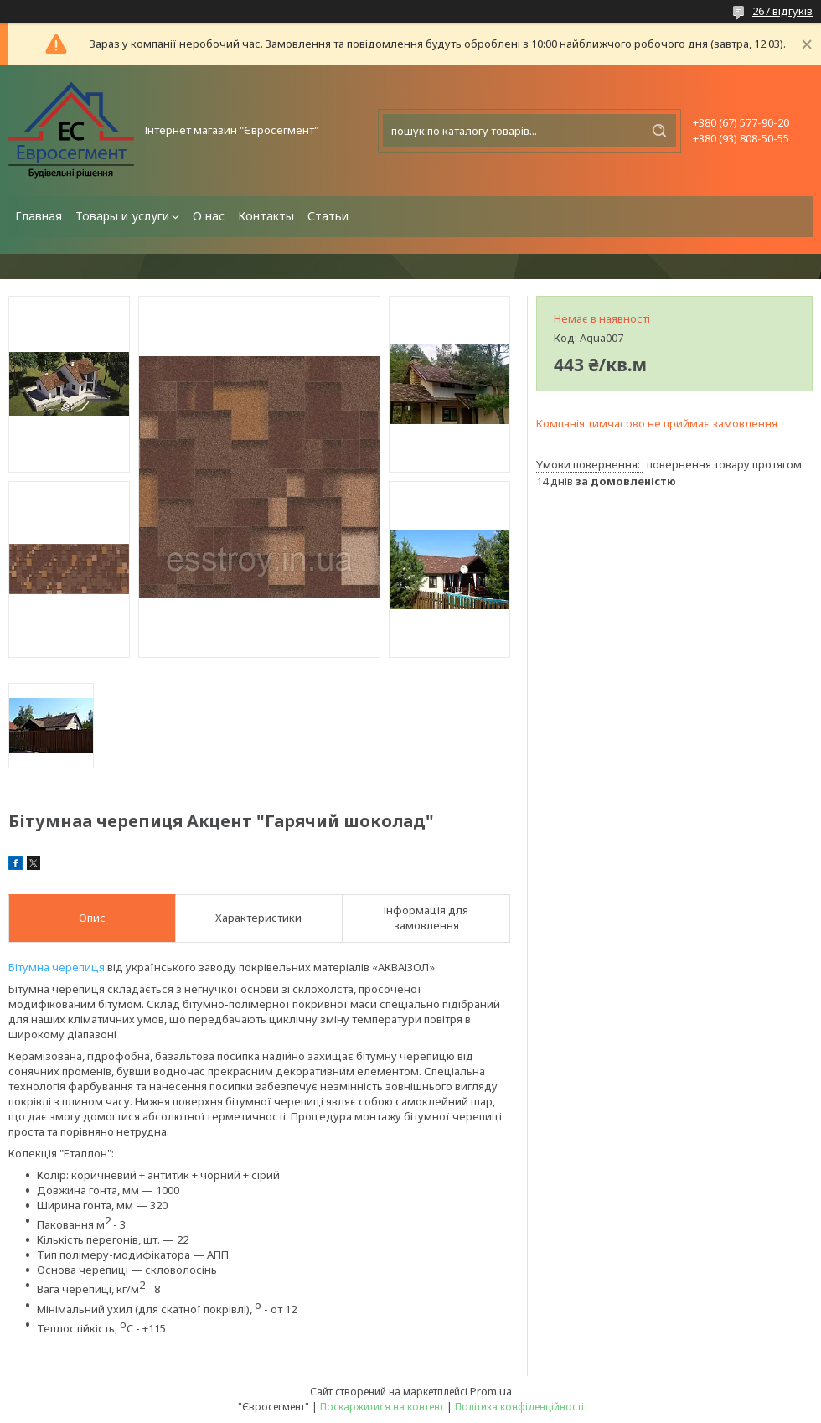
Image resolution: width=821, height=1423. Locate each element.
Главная (38, 216)
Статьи (328, 216)
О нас (209, 216)
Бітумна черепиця (56, 967)
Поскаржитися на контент (382, 1407)
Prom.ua (491, 1391)
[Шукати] (659, 130)
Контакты (266, 216)
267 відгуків (782, 10)
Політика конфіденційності (519, 1407)
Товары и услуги (122, 216)
